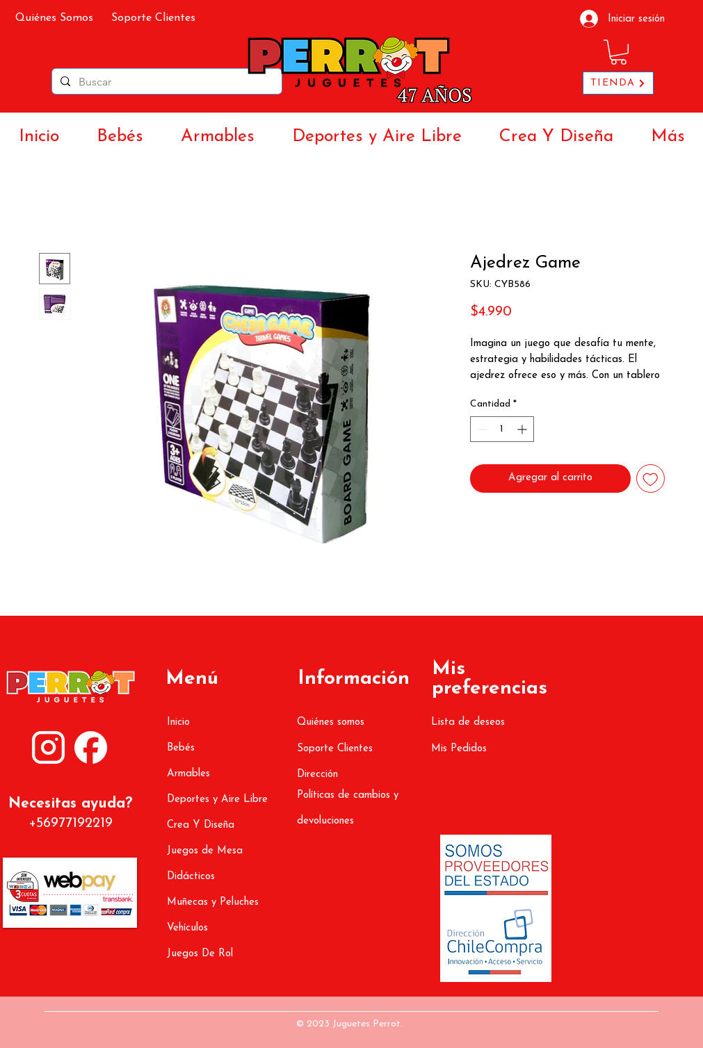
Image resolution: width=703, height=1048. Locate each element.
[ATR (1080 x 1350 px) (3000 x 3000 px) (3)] (90, 747)
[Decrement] (481, 429)
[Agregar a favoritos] (650, 478)
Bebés (181, 748)
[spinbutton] (502, 429)
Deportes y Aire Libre (217, 799)
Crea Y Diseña (200, 825)
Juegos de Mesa (205, 851)
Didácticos (191, 876)
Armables (188, 774)
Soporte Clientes (335, 749)
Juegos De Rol (200, 954)
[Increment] (523, 429)
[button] (618, 52)
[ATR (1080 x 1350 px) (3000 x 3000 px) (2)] (48, 747)
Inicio (178, 722)
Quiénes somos (330, 722)
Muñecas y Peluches (213, 902)
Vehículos (187, 928)
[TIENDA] (618, 83)
